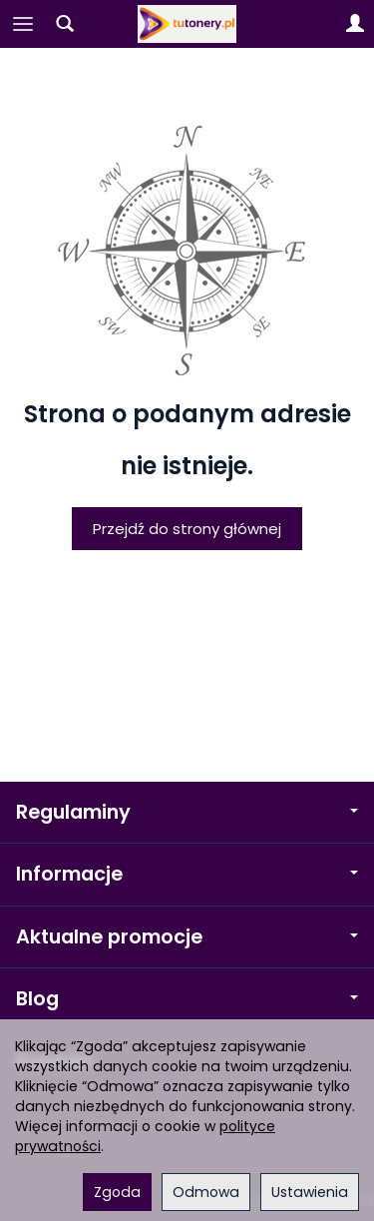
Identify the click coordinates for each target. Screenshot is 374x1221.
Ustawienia (309, 1192)
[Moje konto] (355, 24)
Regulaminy (187, 812)
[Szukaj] (65, 24)
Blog (187, 998)
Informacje (187, 874)
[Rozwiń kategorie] (23, 24)
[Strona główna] (187, 24)
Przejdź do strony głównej (187, 528)
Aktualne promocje (187, 936)
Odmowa (206, 1192)
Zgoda (117, 1192)
